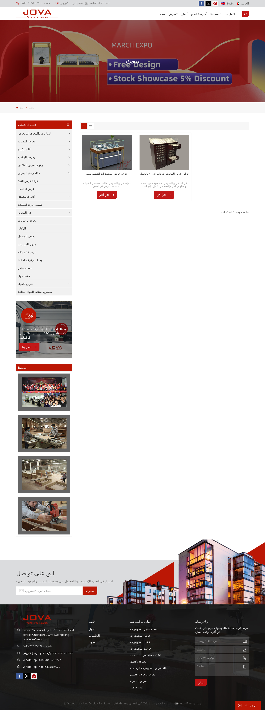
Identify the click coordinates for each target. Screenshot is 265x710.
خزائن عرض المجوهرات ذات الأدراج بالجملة (164, 174)
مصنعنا (214, 14)
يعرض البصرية (26, 141)
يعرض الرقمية (26, 157)
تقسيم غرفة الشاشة (30, 204)
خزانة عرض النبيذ (28, 181)
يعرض (172, 14)
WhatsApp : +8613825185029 (41, 667)
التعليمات (94, 635)
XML (145, 703)
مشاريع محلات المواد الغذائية (35, 292)
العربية (243, 3)
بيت (162, 14)
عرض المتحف (26, 189)
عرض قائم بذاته (27, 252)
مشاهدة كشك (138, 661)
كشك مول (24, 276)
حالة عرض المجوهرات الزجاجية (149, 668)
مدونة (92, 642)
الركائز (22, 228)
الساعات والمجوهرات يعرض (34, 133)
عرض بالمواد (25, 284)
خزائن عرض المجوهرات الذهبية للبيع (106, 174)
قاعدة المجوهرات (140, 648)
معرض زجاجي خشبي (143, 674)
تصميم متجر (25, 268)
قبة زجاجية (136, 687)
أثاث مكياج (24, 149)
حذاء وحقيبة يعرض (29, 173)
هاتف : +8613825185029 (33, 3)
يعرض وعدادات (27, 220)
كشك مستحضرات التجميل (145, 655)
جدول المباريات (27, 244)
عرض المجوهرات (140, 635)
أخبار (184, 14)
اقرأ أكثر (104, 195)
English (228, 3)
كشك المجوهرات (140, 642)
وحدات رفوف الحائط (30, 260)
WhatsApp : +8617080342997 (42, 660)
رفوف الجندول (26, 236)
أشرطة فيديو (199, 14)
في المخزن (24, 212)
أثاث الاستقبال (26, 197)
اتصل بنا (230, 14)
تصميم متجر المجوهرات (144, 629)
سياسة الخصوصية (161, 703)
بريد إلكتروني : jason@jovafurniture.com (82, 3)
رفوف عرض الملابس (30, 165)
